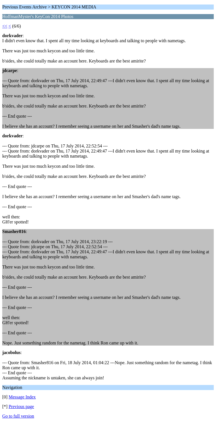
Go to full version (18, 416)
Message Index (22, 397)
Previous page (21, 406)
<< (4, 26)
